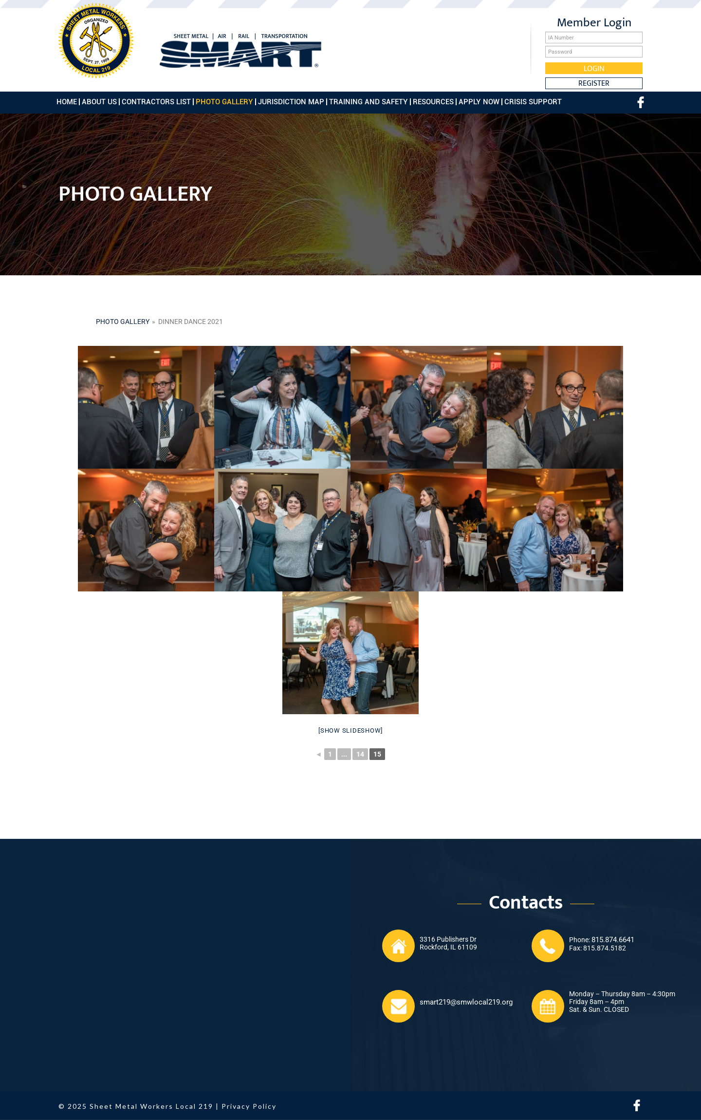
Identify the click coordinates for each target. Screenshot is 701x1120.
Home (66, 101)
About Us (99, 101)
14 (360, 754)
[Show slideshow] (350, 730)
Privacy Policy (249, 1106)
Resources (433, 101)
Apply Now (479, 101)
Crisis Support (533, 101)
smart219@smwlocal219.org (466, 1002)
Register (593, 83)
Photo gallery (122, 321)
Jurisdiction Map (291, 101)
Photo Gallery (224, 101)
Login (594, 68)
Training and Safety (368, 101)
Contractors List (156, 101)
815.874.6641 (612, 939)
